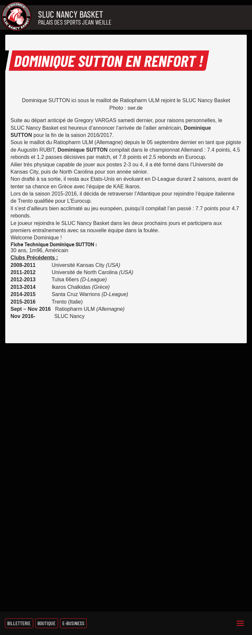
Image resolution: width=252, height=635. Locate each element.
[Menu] (240, 623)
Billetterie (19, 623)
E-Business (73, 623)
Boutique (46, 623)
